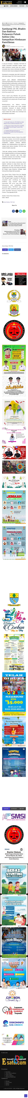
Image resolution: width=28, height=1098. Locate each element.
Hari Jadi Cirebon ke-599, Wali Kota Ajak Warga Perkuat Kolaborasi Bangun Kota (14, 122)
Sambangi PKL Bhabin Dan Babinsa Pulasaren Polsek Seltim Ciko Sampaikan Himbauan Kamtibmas (14, 35)
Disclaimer (8, 1071)
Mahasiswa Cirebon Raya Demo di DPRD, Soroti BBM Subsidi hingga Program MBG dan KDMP (14, 127)
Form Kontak (9, 1082)
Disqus (11, 249)
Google (5, 249)
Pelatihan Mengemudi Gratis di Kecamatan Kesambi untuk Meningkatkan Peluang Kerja (13, 132)
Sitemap (7, 1081)
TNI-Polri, (22, 46)
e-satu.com (6, 1088)
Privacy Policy (9, 1074)
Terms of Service (9, 1075)
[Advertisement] (14, 576)
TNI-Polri (12, 202)
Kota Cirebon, (17, 46)
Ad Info (7, 1085)
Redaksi (7, 1083)
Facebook (17, 249)
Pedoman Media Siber (11, 1077)
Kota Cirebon (7, 202)
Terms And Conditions (11, 1073)
